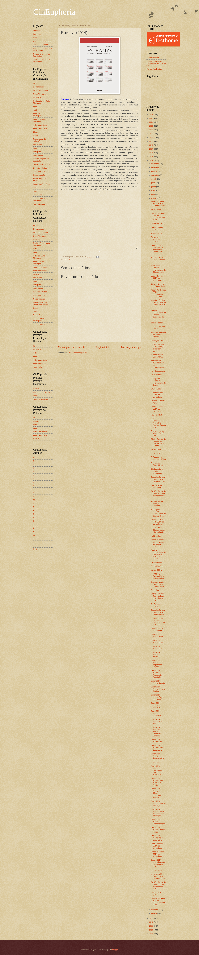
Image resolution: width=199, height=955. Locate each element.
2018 (151, 145)
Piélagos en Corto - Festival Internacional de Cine (156, 63)
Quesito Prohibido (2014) (158, 228)
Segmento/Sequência (41, 184)
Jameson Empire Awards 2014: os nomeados (157, 584)
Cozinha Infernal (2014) (157, 893)
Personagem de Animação (39, 140)
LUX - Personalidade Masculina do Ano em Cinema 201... (158, 423)
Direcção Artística (40, 168)
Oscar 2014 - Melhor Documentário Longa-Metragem (157, 758)
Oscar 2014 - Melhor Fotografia (156, 713)
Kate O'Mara (156, 209)
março (154, 198)
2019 (151, 141)
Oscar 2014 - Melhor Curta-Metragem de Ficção (157, 781)
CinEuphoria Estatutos (42, 41)
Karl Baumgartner (158, 371)
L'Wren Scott (156, 389)
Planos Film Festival (154, 69)
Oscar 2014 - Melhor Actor (157, 641)
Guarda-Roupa (39, 171)
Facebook (37, 31)
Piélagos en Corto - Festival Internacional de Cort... (158, 382)
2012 (151, 922)
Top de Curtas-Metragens (39, 199)
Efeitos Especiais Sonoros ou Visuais (41, 303)
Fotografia (37, 152)
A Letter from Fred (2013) (158, 328)
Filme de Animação (40, 90)
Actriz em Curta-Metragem (39, 120)
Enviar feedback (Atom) (77, 353)
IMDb (35, 38)
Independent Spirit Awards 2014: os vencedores (158, 876)
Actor (35, 106)
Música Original (39, 155)
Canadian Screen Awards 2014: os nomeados (158, 612)
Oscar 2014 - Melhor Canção (158, 682)
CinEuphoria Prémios (41, 45)
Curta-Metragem (39, 94)
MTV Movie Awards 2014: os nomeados (157, 576)
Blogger (115, 949)
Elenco (36, 132)
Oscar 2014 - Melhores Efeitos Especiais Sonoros (156, 731)
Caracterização (39, 175)
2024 (151, 122)
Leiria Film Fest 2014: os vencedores (157, 278)
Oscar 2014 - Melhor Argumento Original (156, 663)
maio (153, 190)
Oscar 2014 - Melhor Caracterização (158, 821)
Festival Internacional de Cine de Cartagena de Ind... (158, 314)
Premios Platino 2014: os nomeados (157, 409)
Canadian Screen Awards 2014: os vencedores (158, 479)
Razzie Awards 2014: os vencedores (157, 846)
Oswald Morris (156, 375)
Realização (37, 97)
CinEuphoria (54, 11)
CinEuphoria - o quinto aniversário (157, 471)
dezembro (155, 164)
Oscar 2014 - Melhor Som (157, 741)
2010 (151, 930)
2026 (151, 114)
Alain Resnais (156, 870)
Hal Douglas (156, 536)
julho (153, 183)
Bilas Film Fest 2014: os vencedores (157, 395)
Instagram (37, 34)
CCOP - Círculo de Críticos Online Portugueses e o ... (158, 494)
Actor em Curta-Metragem (39, 115)
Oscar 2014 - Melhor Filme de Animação (158, 803)
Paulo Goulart (156, 415)
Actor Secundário (40, 125)
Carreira (36, 389)
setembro (155, 175)
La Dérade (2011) (158, 223)
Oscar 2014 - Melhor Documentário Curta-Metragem (157, 770)
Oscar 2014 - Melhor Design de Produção (157, 697)
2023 (151, 126)
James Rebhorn (157, 323)
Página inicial (103, 347)
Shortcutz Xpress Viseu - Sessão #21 (158, 433)
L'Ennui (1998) (156, 562)
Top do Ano (37, 195)
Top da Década (39, 204)
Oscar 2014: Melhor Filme (157, 635)
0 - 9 (35, 549)
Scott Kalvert (156, 590)
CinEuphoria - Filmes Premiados (41, 55)
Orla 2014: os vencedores (156, 486)
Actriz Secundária (40, 128)
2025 (151, 118)
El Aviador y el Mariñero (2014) (158, 458)
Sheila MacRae (157, 566)
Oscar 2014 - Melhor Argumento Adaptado (156, 674)
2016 (151, 153)
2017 (151, 149)
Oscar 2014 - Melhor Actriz (157, 647)
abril (153, 194)
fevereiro (155, 910)
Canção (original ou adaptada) (41, 160)
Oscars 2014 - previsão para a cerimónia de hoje (158, 863)
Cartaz (35, 188)
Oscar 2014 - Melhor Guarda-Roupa (158, 830)
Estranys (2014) (157, 341)
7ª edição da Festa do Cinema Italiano (158, 335)
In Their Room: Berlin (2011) (157, 356)
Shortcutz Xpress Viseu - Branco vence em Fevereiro (158, 543)
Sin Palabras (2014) (156, 605)
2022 (151, 130)
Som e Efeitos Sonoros (42, 164)
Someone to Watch (40, 399)
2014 (151, 160)
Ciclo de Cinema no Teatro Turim (158, 285)
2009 (151, 934)
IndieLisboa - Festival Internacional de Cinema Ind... (158, 269)
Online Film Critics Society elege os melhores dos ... (158, 597)
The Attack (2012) (158, 233)
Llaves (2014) (156, 570)
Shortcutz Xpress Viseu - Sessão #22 (158, 259)
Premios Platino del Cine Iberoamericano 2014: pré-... (158, 621)
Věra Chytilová (157, 449)
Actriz (35, 110)
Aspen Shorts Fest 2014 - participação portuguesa (158, 293)
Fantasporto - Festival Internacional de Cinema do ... (158, 513)
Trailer (35, 191)
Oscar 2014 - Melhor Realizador (156, 654)
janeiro (154, 913)
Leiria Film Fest (152, 58)
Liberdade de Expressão (43, 392)
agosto (154, 179)
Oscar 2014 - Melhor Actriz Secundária (157, 721)
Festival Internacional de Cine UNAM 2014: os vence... (158, 554)
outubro (154, 171)
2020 (151, 137)
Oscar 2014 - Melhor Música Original (158, 689)
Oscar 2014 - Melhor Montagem (156, 705)
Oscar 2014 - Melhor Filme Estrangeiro (157, 748)
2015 (151, 157)
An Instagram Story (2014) (157, 464)
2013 (151, 918)
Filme (35, 83)
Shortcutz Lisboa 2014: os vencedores (157, 854)
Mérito (35, 396)
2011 (151, 926)
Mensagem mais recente (71, 347)
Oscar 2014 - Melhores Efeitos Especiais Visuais (156, 793)
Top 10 (36, 442)
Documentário (38, 87)
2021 (151, 134)
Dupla (35, 135)
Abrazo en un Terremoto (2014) (156, 239)
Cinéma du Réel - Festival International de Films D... (158, 216)
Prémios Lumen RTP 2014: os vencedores (157, 522)
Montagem (37, 148)
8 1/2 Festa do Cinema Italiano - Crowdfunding (158, 530)
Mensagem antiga (131, 347)
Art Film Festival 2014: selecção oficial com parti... (158, 348)
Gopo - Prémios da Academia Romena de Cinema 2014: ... (157, 249)
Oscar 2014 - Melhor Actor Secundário (157, 838)
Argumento (37, 145)
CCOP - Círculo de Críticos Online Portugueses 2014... (158, 885)
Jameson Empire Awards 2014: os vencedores (158, 203)
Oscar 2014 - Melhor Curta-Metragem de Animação (157, 812)
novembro (155, 167)
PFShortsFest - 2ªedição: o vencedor (157, 503)
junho (153, 187)
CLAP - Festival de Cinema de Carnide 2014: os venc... (158, 442)
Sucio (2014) (156, 453)
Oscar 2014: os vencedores (157, 629)
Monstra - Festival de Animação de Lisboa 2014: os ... (158, 303)
